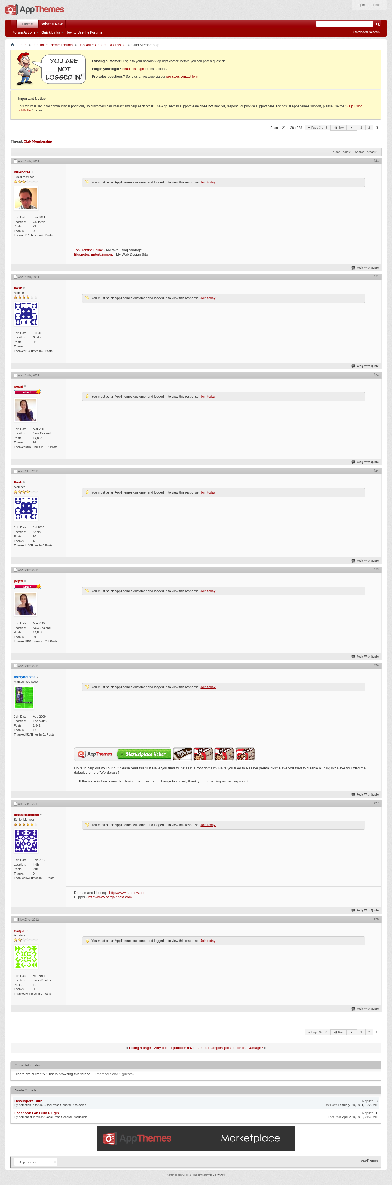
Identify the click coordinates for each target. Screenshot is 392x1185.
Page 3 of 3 (319, 127)
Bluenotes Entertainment (93, 254)
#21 (376, 160)
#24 (376, 471)
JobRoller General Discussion (102, 45)
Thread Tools (339, 151)
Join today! (208, 182)
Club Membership (38, 141)
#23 (376, 375)
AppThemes (369, 1160)
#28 (376, 919)
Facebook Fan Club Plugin (36, 1113)
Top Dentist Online (88, 250)
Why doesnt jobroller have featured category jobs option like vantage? (208, 1048)
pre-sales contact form (182, 76)
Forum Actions (24, 32)
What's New (52, 24)
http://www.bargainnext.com (110, 897)
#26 (376, 665)
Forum (21, 45)
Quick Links (50, 32)
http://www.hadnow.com (127, 893)
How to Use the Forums (84, 32)
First (338, 128)
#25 (376, 569)
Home (27, 24)
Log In (360, 5)
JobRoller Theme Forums (53, 45)
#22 (376, 276)
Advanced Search (366, 32)
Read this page (133, 69)
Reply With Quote (365, 268)
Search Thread (365, 151)
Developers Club (28, 1101)
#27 (376, 803)
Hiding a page (140, 1048)
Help (376, 5)
